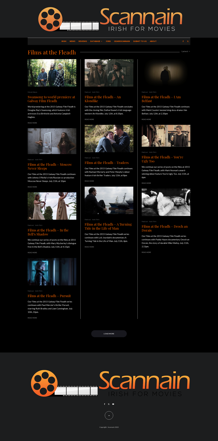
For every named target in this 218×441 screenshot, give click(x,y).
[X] (187, 41)
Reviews (83, 41)
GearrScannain (122, 41)
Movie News (32, 92)
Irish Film (38, 160)
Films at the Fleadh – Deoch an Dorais (165, 228)
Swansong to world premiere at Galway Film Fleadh (51, 99)
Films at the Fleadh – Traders (107, 163)
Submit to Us (140, 41)
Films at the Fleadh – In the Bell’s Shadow (48, 232)
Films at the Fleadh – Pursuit (49, 296)
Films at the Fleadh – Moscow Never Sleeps (50, 166)
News (72, 41)
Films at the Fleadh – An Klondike (103, 99)
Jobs (108, 41)
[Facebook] (183, 41)
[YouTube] (113, 404)
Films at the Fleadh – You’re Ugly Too (162, 159)
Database (95, 41)
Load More (109, 334)
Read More (32, 123)
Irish (63, 41)
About (153, 41)
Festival (31, 160)
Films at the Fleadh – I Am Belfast (161, 99)
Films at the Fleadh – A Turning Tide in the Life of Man (108, 226)
